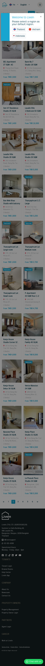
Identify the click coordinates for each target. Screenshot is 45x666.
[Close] (41, 16)
